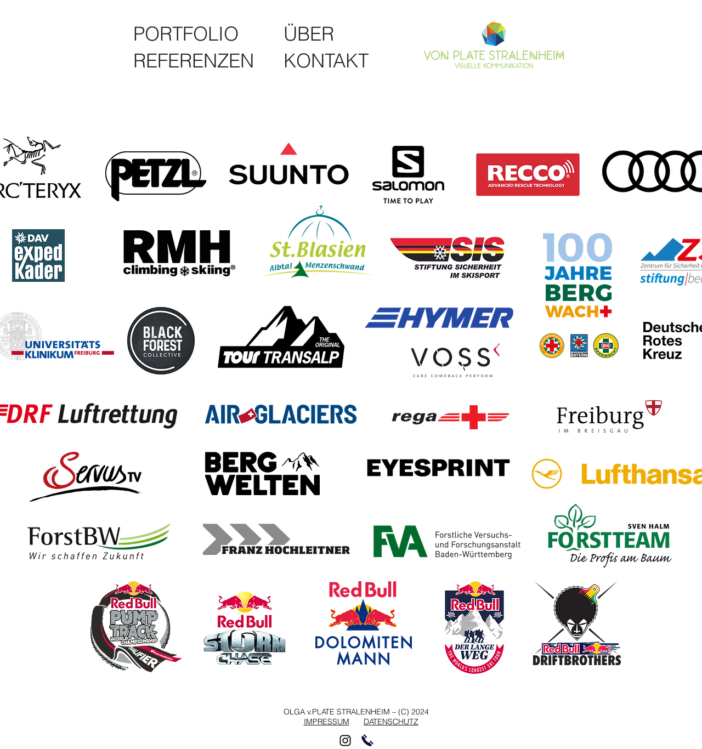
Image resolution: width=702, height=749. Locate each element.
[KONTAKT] (327, 60)
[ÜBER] (309, 33)
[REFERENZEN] (198, 60)
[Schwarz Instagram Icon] (345, 740)
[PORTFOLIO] (189, 33)
